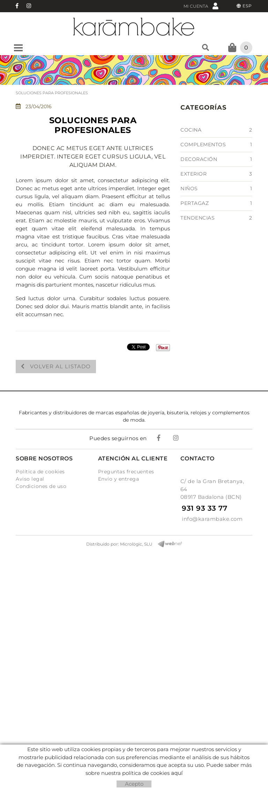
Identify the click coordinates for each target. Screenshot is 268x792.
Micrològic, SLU (136, 544)
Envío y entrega (118, 479)
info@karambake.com (212, 519)
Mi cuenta (201, 5)
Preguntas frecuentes (126, 471)
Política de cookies (40, 471)
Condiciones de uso (41, 486)
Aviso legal (30, 479)
